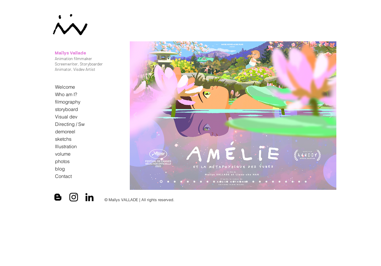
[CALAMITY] (220, 181)
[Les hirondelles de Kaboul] (266, 181)
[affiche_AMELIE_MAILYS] (161, 181)
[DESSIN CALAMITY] (227, 181)
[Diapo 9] (286, 181)
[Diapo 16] (240, 181)
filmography (67, 102)
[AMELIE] (194, 181)
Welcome (65, 87)
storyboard (66, 109)
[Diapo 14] (247, 181)
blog (60, 169)
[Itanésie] (306, 181)
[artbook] (168, 181)
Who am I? (66, 94)
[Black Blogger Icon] (58, 197)
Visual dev (66, 117)
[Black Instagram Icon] (73, 197)
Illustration (66, 146)
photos (62, 161)
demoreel (65, 131)
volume (63, 154)
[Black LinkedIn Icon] (89, 197)
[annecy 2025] (188, 181)
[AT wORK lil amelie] (201, 181)
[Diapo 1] (273, 181)
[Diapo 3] (279, 181)
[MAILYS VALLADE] (175, 181)
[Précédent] (135, 115)
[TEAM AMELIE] (207, 181)
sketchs (63, 139)
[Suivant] (331, 115)
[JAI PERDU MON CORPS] (234, 181)
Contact (63, 176)
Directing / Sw (70, 124)
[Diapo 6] (292, 181)
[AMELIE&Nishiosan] (181, 181)
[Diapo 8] (299, 181)
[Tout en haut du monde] (253, 181)
